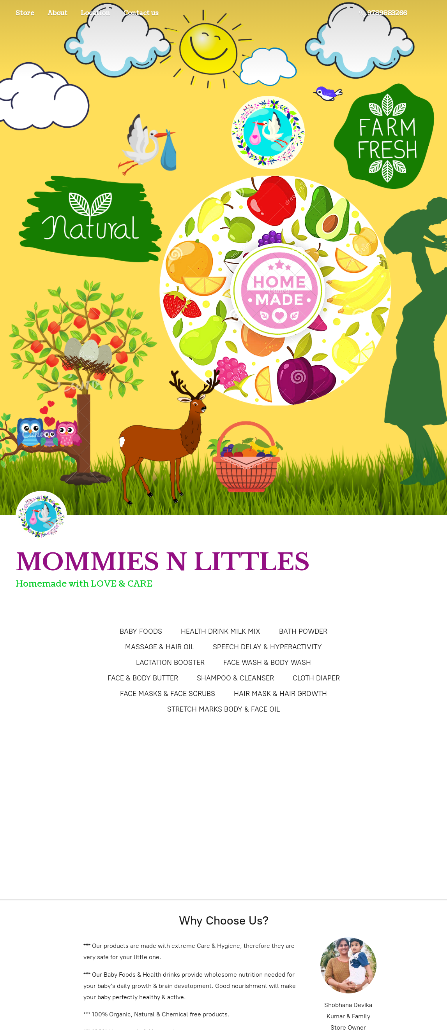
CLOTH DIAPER (316, 678)
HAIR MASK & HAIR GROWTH (280, 693)
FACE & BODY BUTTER (143, 678)
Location (95, 13)
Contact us (141, 13)
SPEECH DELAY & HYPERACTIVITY (267, 647)
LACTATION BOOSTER (170, 662)
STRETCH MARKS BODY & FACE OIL (223, 709)
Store (25, 13)
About (57, 13)
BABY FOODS (141, 631)
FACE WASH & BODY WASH (267, 662)
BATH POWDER (303, 631)
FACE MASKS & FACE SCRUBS (167, 693)
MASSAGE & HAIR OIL (159, 647)
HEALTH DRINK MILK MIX (220, 631)
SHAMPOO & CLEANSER (235, 678)
